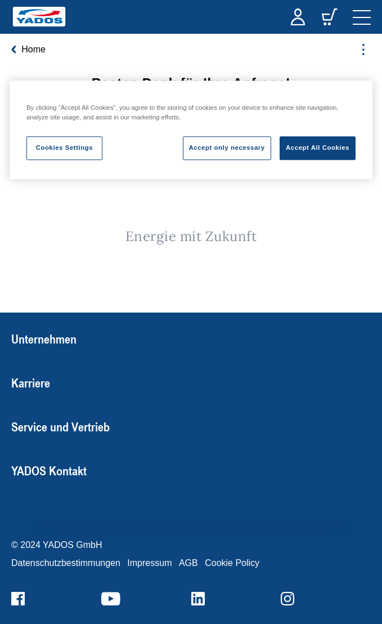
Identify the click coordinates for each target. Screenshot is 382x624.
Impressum (149, 563)
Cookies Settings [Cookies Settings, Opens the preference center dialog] (64, 148)
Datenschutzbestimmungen (65, 563)
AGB (188, 563)
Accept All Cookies (317, 148)
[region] (191, 130)
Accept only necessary (227, 148)
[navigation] (362, 17)
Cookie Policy (232, 563)
